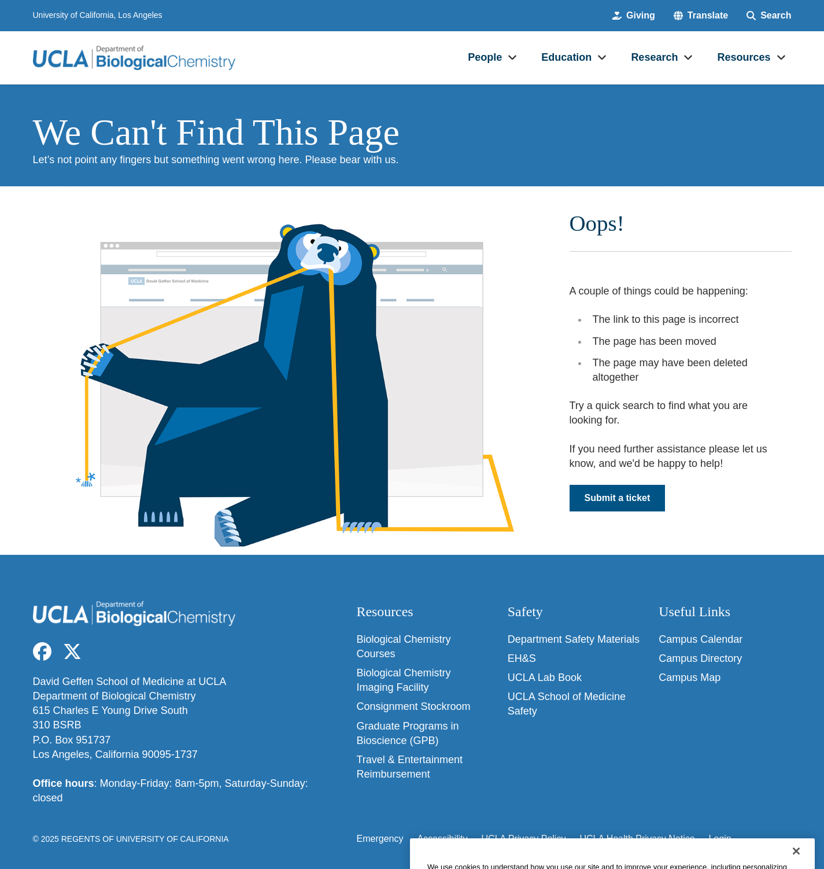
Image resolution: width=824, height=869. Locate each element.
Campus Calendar (700, 639)
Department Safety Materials (574, 639)
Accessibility (442, 839)
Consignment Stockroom (414, 706)
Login (720, 839)
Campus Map (689, 677)
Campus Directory (700, 658)
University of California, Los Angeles (97, 15)
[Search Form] (768, 16)
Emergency (380, 839)
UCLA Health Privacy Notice (636, 839)
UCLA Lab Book (545, 677)
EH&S (522, 658)
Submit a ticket (618, 498)
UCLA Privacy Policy (524, 839)
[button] (700, 16)
